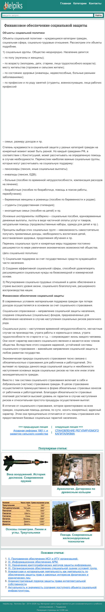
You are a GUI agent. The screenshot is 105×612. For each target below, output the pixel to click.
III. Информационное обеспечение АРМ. (33, 561)
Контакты (95, 3)
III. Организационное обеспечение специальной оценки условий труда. (52, 568)
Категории (80, 3)
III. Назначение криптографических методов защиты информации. (50, 565)
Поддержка (61, 607)
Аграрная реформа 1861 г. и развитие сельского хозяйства (29, 432)
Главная (65, 3)
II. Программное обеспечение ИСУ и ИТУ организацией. (43, 558)
